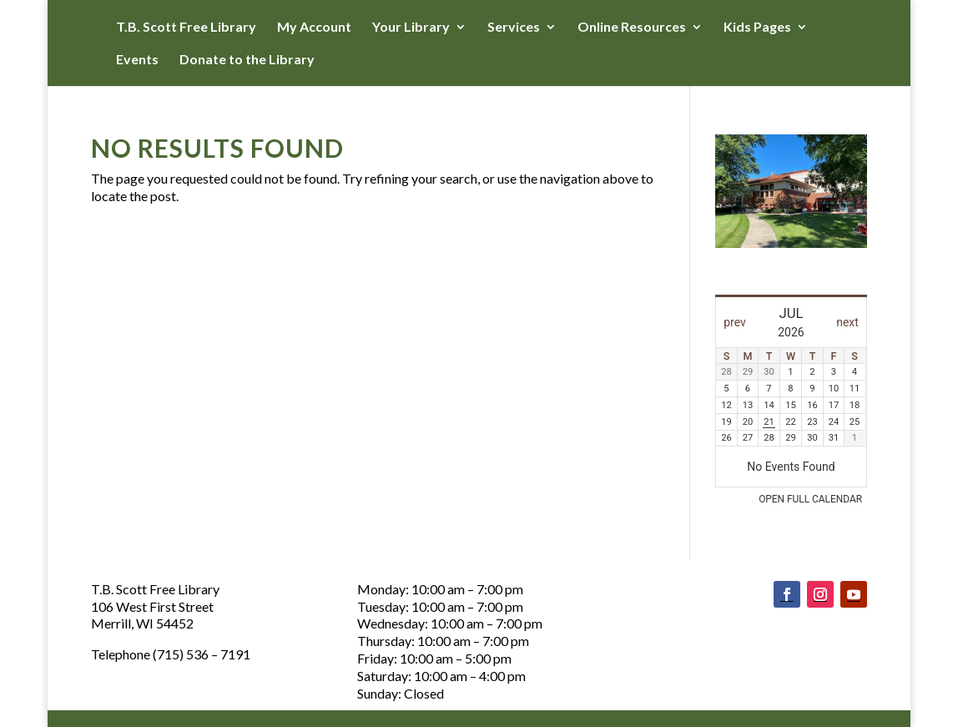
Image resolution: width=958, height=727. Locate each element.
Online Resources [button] (631, 27)
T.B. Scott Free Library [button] (186, 27)
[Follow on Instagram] (820, 594)
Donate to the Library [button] (247, 60)
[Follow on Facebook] (787, 594)
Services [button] (513, 27)
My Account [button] (314, 27)
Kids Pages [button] (757, 27)
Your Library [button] (411, 27)
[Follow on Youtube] (853, 594)
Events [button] (137, 60)
